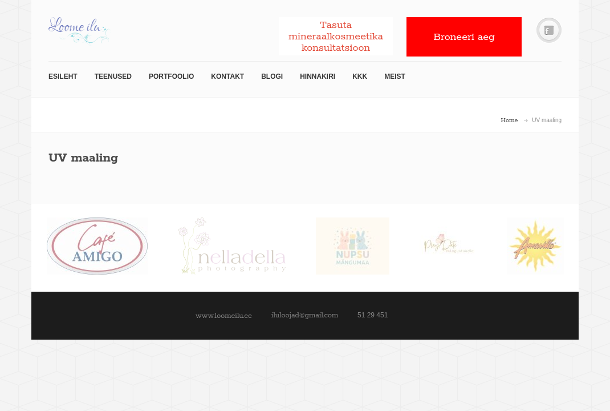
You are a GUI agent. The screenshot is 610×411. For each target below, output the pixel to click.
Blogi (272, 76)
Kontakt (227, 76)
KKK (359, 76)
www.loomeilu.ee (224, 316)
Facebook (549, 30)
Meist (394, 76)
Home (509, 120)
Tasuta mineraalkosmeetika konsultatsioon (335, 36)
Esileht (63, 76)
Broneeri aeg (464, 37)
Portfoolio (171, 76)
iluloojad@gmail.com (304, 315)
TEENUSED (113, 76)
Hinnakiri (317, 76)
